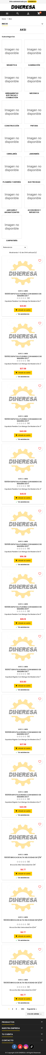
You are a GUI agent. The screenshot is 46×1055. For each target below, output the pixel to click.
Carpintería (11, 240)
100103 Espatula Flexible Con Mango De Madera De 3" (23, 420)
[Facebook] (14, 1046)
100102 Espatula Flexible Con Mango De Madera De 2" (23, 357)
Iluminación (34, 65)
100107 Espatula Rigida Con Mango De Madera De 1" (23, 670)
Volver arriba (34, 1014)
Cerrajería (12, 154)
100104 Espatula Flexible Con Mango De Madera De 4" (23, 482)
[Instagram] (26, 1046)
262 (22, 1009)
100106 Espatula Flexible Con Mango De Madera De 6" (23, 608)
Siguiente (32, 1009)
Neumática (12, 65)
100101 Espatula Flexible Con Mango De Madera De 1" (23, 295)
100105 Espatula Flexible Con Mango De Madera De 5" (23, 545)
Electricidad (34, 182)
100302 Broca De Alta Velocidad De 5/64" (23, 920)
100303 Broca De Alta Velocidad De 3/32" (23, 982)
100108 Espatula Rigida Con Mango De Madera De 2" (23, 733)
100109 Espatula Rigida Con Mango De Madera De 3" (23, 796)
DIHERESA (32, 1)
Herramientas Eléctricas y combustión (11, 95)
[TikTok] (31, 1046)
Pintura (34, 126)
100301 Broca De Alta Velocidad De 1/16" (23, 857)
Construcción (12, 126)
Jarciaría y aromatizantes (11, 211)
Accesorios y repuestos (34, 211)
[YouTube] (20, 1046)
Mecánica (34, 93)
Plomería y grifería (12, 182)
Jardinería (34, 154)
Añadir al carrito (23, 310)
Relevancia (15, 247)
